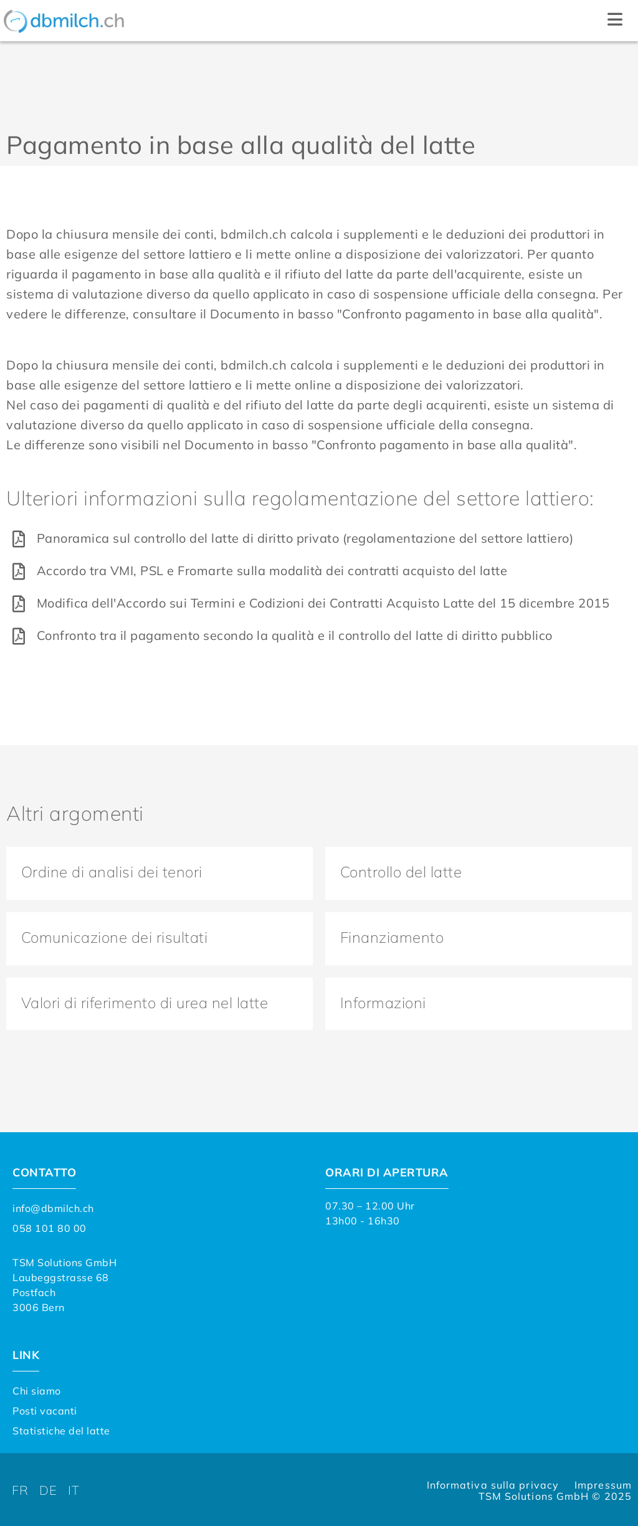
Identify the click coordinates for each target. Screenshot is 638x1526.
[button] (615, 20)
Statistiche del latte (61, 1429)
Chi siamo (36, 1389)
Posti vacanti (44, 1409)
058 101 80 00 (49, 1226)
